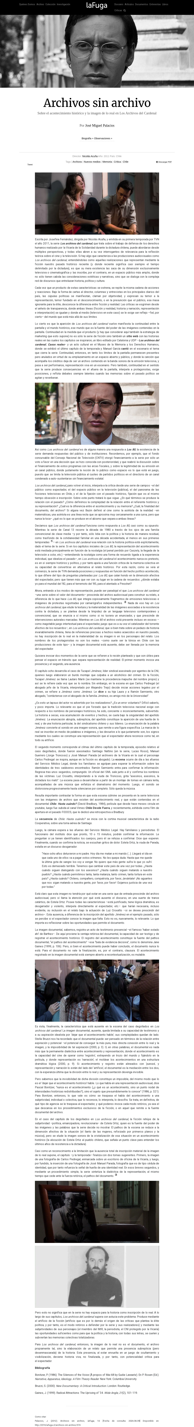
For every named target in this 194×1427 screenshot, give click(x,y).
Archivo (40, 4)
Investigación (63, 4)
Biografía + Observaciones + (97, 138)
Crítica (117, 161)
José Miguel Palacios (99, 125)
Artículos (129, 4)
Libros (165, 4)
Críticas (118, 10)
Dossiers (118, 4)
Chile (125, 161)
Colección (50, 4)
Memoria (107, 161)
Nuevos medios (92, 161)
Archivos (77, 161)
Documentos (141, 4)
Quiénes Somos (27, 4)
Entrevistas (155, 4)
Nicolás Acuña (90, 156)
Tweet (30, 164)
